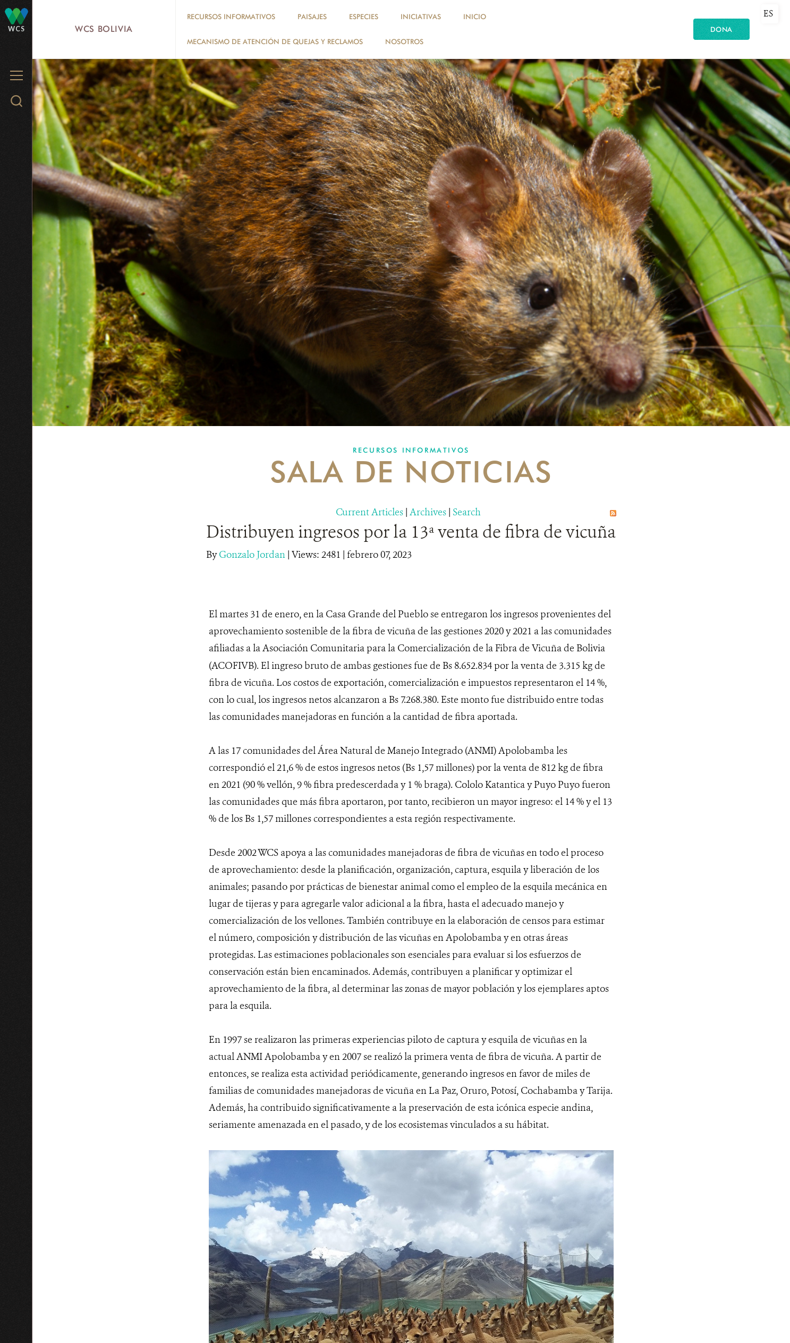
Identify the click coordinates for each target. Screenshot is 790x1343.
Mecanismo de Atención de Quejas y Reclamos (275, 41)
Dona (721, 29)
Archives (428, 512)
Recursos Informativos (231, 16)
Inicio (474, 16)
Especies (363, 16)
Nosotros (404, 41)
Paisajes (312, 16)
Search (467, 512)
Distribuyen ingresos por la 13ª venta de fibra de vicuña (411, 532)
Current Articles (369, 512)
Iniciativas (421, 16)
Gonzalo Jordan (253, 554)
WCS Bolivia (104, 29)
